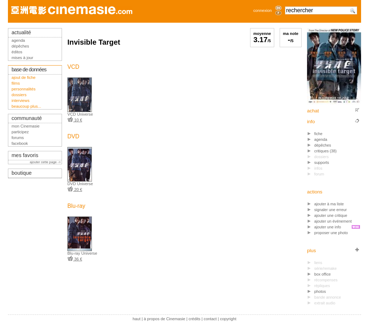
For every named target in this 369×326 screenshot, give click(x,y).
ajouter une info (327, 227)
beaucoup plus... (26, 106)
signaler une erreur (330, 209)
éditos (17, 52)
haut (137, 319)
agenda (320, 139)
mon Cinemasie (26, 126)
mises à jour (22, 57)
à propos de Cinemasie (164, 319)
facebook (20, 143)
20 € (74, 189)
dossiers (19, 95)
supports (321, 162)
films (16, 83)
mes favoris (25, 155)
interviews (21, 100)
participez (20, 132)
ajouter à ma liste (329, 204)
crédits (194, 319)
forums (18, 137)
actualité (21, 32)
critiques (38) (325, 151)
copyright (228, 319)
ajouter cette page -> (46, 162)
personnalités (24, 89)
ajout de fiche (24, 77)
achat (313, 110)
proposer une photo (331, 233)
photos (320, 291)
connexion (262, 10)
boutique (22, 173)
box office (322, 274)
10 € (74, 120)
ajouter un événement (333, 221)
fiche (318, 133)
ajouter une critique (330, 215)
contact (210, 319)
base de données (29, 69)
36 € (74, 259)
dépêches (322, 145)
